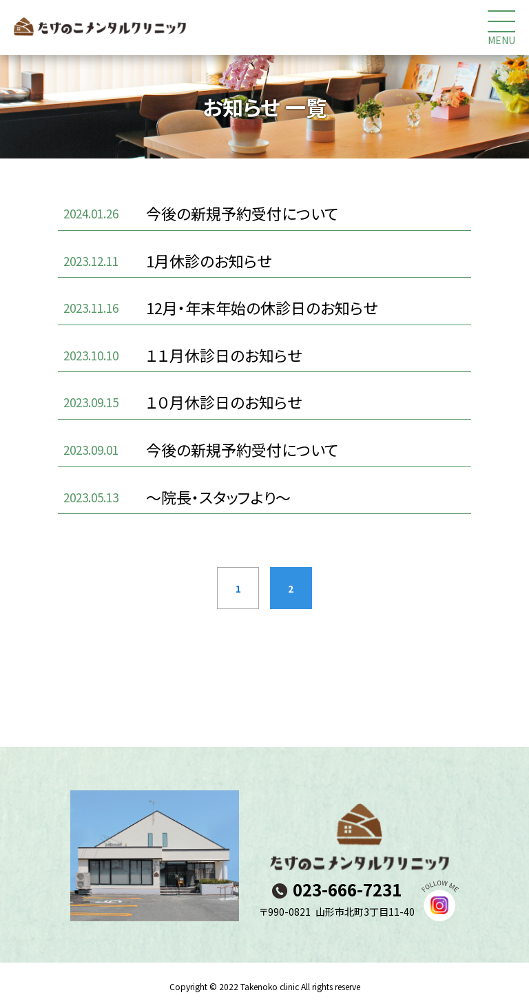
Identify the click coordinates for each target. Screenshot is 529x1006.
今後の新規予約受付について (242, 213)
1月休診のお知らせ (208, 260)
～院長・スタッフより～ (218, 497)
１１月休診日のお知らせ (224, 355)
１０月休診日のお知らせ (224, 402)
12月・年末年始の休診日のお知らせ (261, 307)
